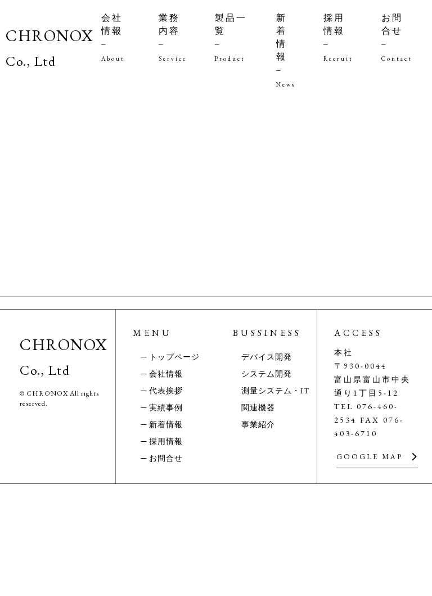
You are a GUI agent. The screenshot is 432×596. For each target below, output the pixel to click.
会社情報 (115, 37)
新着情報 (285, 50)
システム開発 (266, 486)
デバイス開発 (266, 469)
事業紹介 (258, 536)
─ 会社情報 (162, 486)
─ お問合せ (162, 570)
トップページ (174, 469)
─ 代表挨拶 (162, 503)
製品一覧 (231, 37)
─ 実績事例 (162, 519)
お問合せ (396, 37)
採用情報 (338, 37)
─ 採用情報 (162, 553)
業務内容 (173, 37)
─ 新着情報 (162, 536)
